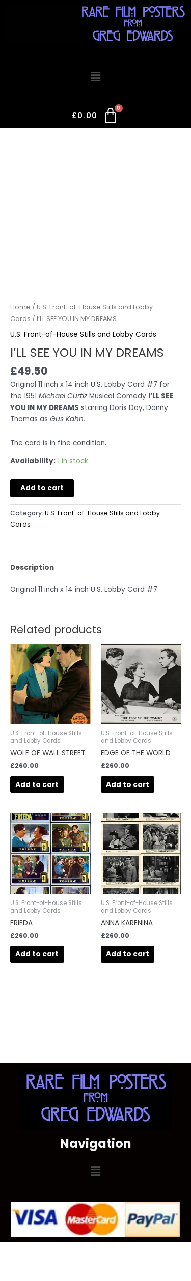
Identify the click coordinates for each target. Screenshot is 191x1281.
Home (20, 307)
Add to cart (42, 488)
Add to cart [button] (37, 785)
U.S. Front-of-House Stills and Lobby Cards (83, 334)
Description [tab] (32, 567)
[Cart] (95, 117)
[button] (95, 77)
